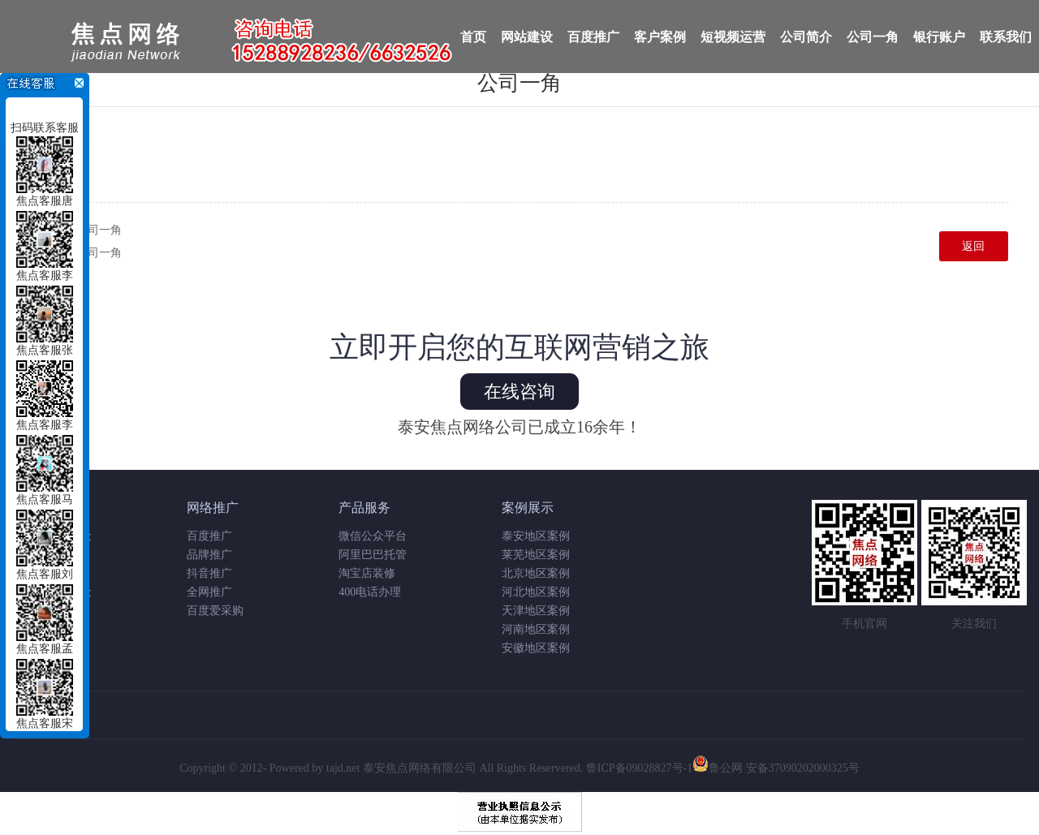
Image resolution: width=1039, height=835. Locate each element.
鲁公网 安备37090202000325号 (776, 768)
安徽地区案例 (536, 648)
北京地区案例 (536, 573)
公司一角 (873, 37)
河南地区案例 (536, 629)
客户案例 (660, 37)
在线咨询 (519, 391)
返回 (973, 246)
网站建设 (527, 37)
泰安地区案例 (536, 536)
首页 (473, 37)
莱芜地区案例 (536, 555)
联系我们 (1006, 37)
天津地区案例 (536, 611)
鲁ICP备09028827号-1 (639, 768)
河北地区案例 (536, 592)
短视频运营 (733, 37)
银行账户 (939, 37)
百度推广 (593, 37)
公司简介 (806, 37)
